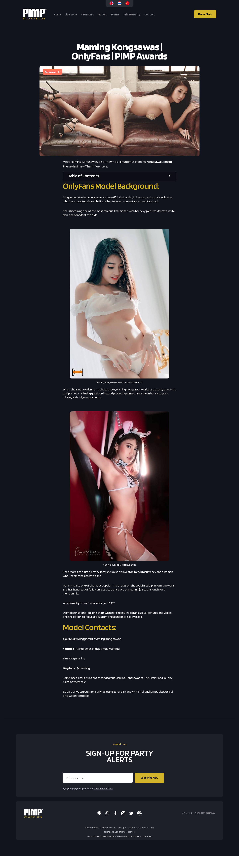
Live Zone (71, 14)
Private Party (131, 14)
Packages (121, 827)
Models (102, 14)
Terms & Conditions (103, 788)
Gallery (131, 827)
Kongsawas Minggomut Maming (98, 649)
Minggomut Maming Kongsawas (99, 639)
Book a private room (77, 692)
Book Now (205, 14)
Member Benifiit (92, 827)
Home (57, 14)
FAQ (138, 827)
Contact (149, 14)
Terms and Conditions (114, 831)
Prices (112, 827)
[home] (35, 14)
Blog (152, 827)
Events (115, 14)
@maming (83, 668)
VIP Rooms (87, 14)
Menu (105, 827)
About (145, 827)
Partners (131, 831)
